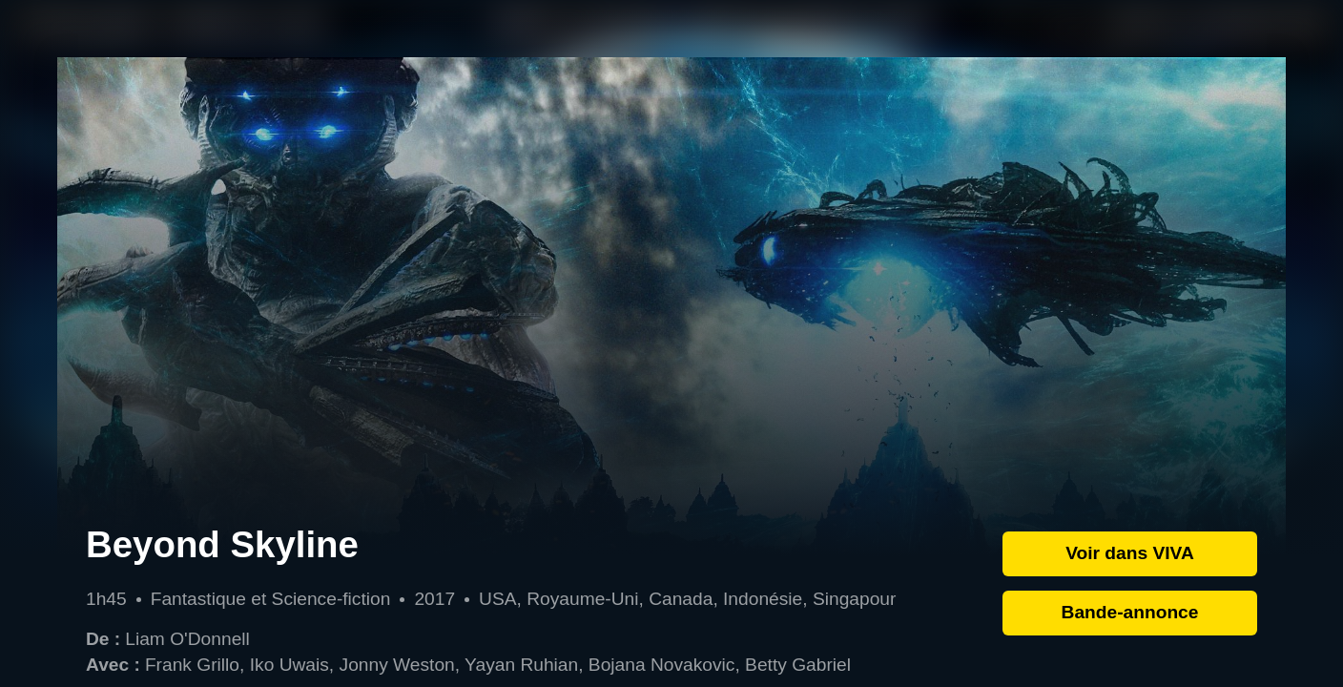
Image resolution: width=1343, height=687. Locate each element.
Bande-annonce (1130, 612)
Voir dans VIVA (1129, 553)
